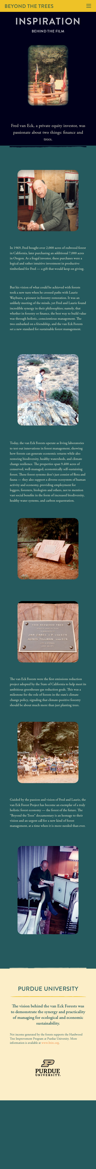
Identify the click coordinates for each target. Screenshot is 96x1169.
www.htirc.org (50, 1043)
